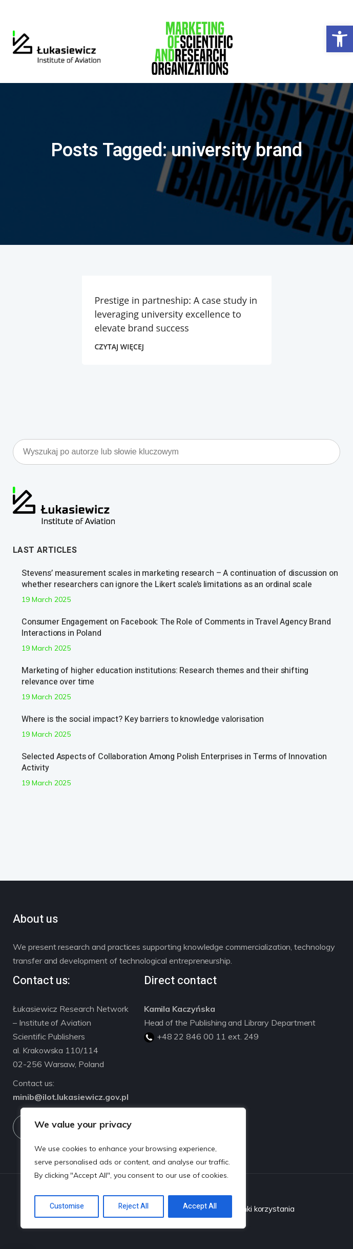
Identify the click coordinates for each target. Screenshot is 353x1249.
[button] (339, 39)
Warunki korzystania (259, 1209)
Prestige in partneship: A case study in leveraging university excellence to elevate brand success (176, 314)
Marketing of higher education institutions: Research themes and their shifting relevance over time (165, 676)
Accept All (200, 1206)
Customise (67, 1206)
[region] (133, 1168)
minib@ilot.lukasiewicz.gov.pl (71, 1097)
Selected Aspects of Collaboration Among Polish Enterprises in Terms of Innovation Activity (174, 762)
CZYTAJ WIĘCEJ (119, 346)
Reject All (133, 1206)
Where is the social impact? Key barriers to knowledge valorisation (143, 719)
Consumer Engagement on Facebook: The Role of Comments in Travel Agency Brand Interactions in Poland (176, 627)
